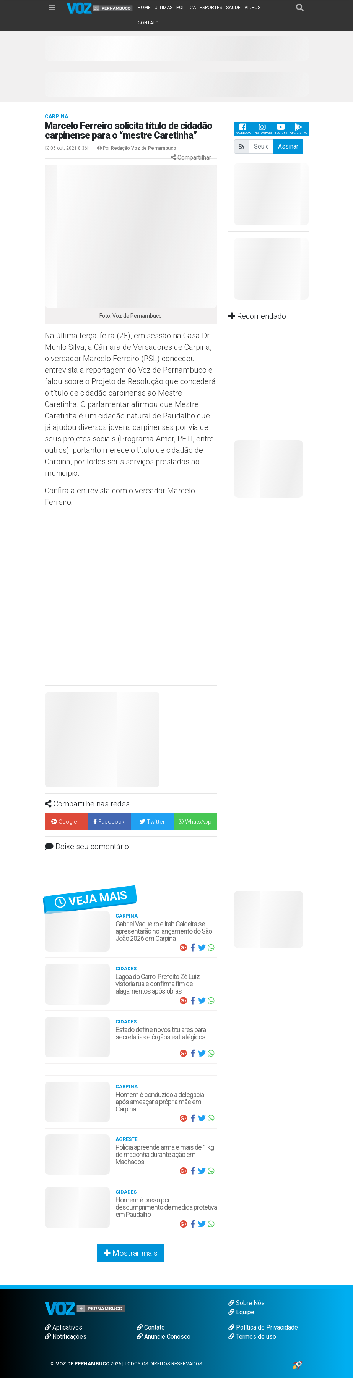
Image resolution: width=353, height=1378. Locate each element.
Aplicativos (63, 1327)
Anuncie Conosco (163, 1336)
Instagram (262, 128)
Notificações (65, 1336)
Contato (151, 1327)
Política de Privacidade (263, 1327)
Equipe (241, 1312)
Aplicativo (298, 128)
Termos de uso (252, 1336)
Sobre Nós (246, 1303)
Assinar (288, 146)
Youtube (281, 128)
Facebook (243, 128)
